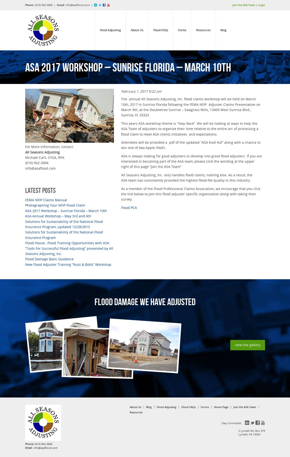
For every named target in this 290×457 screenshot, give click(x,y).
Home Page (221, 407)
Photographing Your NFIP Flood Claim (55, 205)
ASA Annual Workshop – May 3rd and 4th (58, 216)
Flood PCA (129, 207)
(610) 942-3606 (44, 5)
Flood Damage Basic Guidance (49, 259)
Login (261, 5)
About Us (137, 30)
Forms (182, 30)
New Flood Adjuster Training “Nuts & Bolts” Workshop (68, 264)
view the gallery (247, 345)
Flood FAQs (160, 30)
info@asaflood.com (77, 5)
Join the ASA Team (243, 5)
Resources (203, 30)
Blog (223, 30)
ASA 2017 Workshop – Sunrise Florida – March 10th (66, 210)
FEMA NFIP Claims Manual (46, 200)
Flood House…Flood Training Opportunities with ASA (67, 243)
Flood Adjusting (110, 30)
